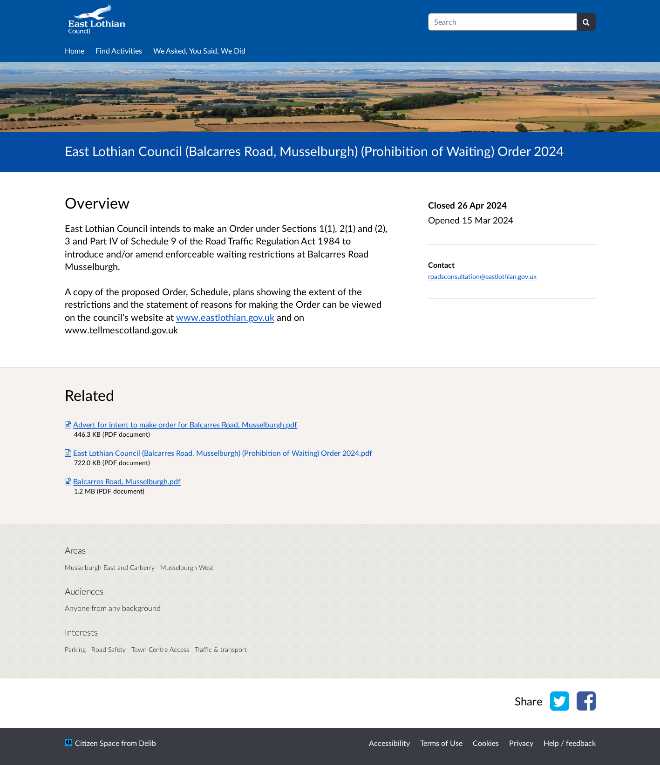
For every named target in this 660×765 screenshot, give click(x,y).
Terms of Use (441, 742)
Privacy (521, 742)
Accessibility (389, 742)
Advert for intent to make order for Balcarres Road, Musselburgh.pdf (181, 424)
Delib (147, 742)
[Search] (586, 22)
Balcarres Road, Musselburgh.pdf (123, 481)
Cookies (486, 742)
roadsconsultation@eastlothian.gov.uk (482, 276)
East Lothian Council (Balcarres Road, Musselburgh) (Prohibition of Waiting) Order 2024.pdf (219, 452)
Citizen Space (97, 742)
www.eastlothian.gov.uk (225, 317)
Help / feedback (570, 742)
